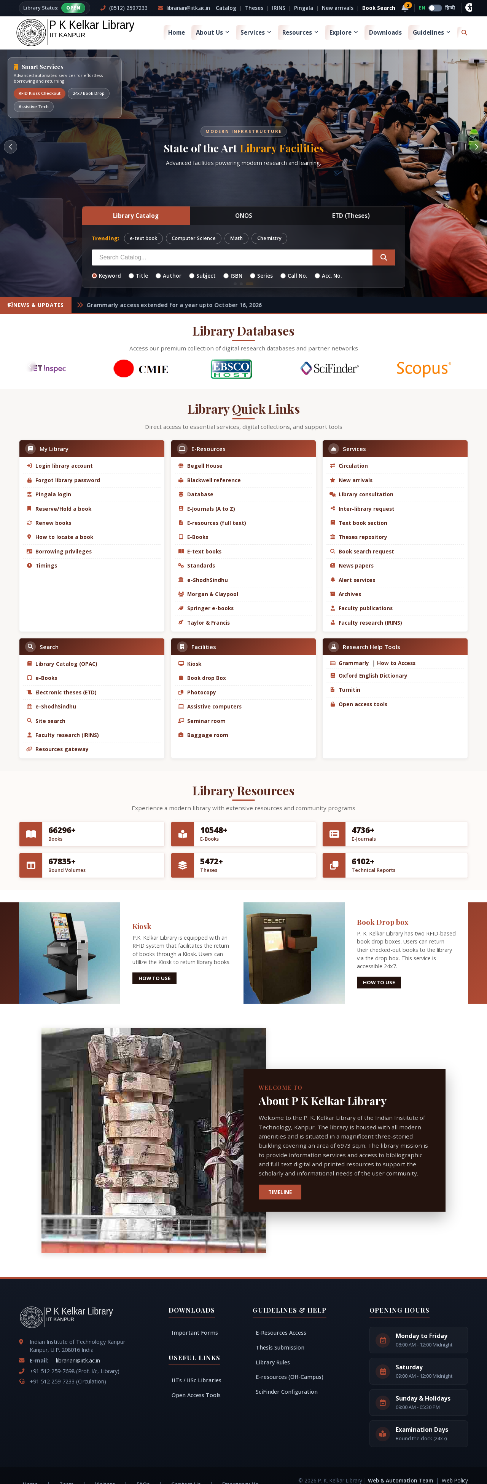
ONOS (243, 215)
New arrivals (337, 7)
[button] (10, 147)
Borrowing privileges (59, 551)
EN (422, 7)
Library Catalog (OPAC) (61, 663)
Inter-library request (362, 508)
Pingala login (48, 494)
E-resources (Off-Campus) (289, 1376)
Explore (343, 32)
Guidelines (431, 32)
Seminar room (202, 720)
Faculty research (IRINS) (365, 622)
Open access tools (358, 704)
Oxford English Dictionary (368, 675)
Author (168, 275)
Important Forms (195, 1332)
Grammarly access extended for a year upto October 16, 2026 (180, 305)
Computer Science (194, 238)
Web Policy (455, 1480)
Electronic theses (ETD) (61, 692)
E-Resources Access (281, 1332)
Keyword (106, 275)
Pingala (303, 7)
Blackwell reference (209, 480)
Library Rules (273, 1362)
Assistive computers (210, 706)
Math (236, 238)
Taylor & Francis (204, 622)
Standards (196, 565)
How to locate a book (59, 537)
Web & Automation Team (401, 1480)
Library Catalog (136, 215)
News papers (351, 565)
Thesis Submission (280, 1347)
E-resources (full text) (212, 522)
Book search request (361, 551)
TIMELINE (280, 1192)
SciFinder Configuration (287, 1391)
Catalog (226, 7)
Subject (202, 275)
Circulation (348, 465)
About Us (212, 32)
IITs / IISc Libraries (196, 1380)
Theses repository (358, 537)
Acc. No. (328, 275)
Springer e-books (206, 608)
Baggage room (203, 735)
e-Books (41, 677)
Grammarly (349, 663)
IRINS (278, 7)
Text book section (358, 522)
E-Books (193, 537)
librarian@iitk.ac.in (78, 1360)
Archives (345, 594)
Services (255, 32)
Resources (300, 32)
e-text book (143, 238)
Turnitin (344, 689)
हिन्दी (450, 7)
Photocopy (197, 692)
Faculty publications (361, 608)
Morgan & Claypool (208, 594)
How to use (154, 978)
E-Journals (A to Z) (206, 508)
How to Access (395, 663)
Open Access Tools (196, 1395)
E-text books (199, 551)
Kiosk (189, 663)
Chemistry (269, 238)
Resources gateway (57, 749)
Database (195, 494)
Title (138, 275)
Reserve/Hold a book (58, 508)
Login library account (59, 465)
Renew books (48, 522)
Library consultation (361, 494)
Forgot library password (63, 480)
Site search (45, 720)
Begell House (200, 465)
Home (176, 32)
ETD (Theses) (351, 215)
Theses (254, 7)
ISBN (232, 275)
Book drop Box (202, 677)
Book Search (378, 7)
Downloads (385, 32)
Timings (41, 565)
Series (261, 275)
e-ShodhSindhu (203, 580)
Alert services (352, 580)
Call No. (293, 275)
